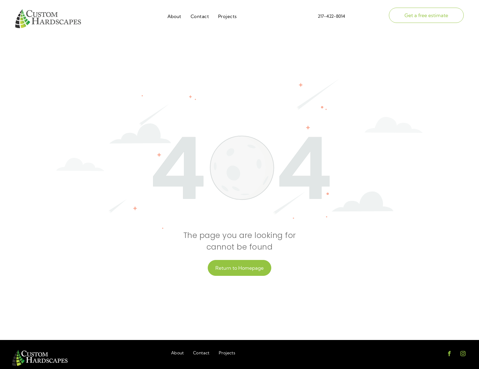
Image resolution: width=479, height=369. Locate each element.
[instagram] (463, 354)
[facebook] (449, 354)
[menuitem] (174, 16)
